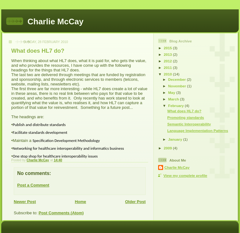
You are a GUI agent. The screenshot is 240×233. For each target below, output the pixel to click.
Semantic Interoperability (189, 124)
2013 (168, 54)
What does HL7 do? (184, 111)
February (176, 106)
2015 (168, 48)
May (172, 92)
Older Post (135, 201)
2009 (168, 148)
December (177, 79)
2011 (168, 68)
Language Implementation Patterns (197, 131)
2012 (168, 61)
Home (80, 201)
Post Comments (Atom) (61, 213)
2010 (168, 74)
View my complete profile (185, 175)
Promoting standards (185, 117)
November (177, 86)
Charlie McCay (55, 21)
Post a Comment (33, 185)
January (175, 139)
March (174, 99)
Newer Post (25, 201)
